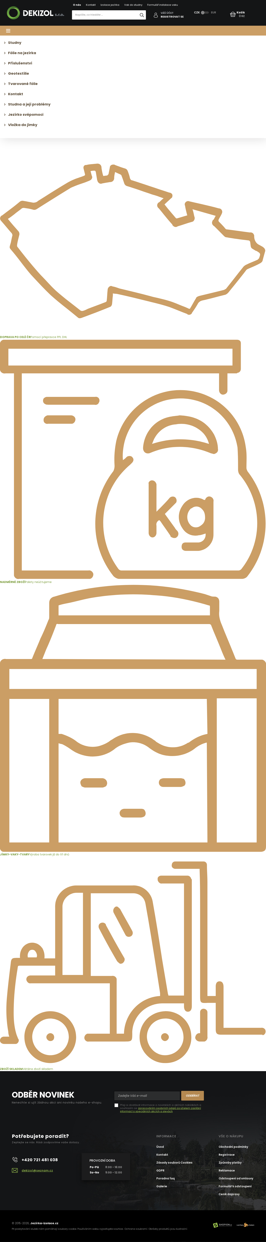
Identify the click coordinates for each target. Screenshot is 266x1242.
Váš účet (167, 13)
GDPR (160, 1170)
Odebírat (192, 1096)
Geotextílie (18, 73)
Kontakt (91, 5)
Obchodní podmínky (233, 1147)
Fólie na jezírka (22, 52)
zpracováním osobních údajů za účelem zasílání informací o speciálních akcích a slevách (160, 1109)
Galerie (161, 1186)
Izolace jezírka (110, 5)
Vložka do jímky (22, 124)
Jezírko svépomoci (25, 114)
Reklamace (227, 1170)
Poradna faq (165, 1178)
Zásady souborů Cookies (174, 1163)
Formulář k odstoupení (235, 1186)
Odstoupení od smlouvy (236, 1178)
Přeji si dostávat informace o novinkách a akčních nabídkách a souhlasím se (160, 1108)
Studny (14, 42)
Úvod (160, 1147)
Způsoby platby (230, 1163)
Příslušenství (20, 63)
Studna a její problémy (29, 104)
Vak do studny (133, 5)
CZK (197, 12)
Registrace (227, 1155)
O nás (77, 5)
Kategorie (133, 31)
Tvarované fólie (23, 83)
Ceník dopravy (229, 1194)
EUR (213, 12)
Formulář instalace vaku (162, 5)
